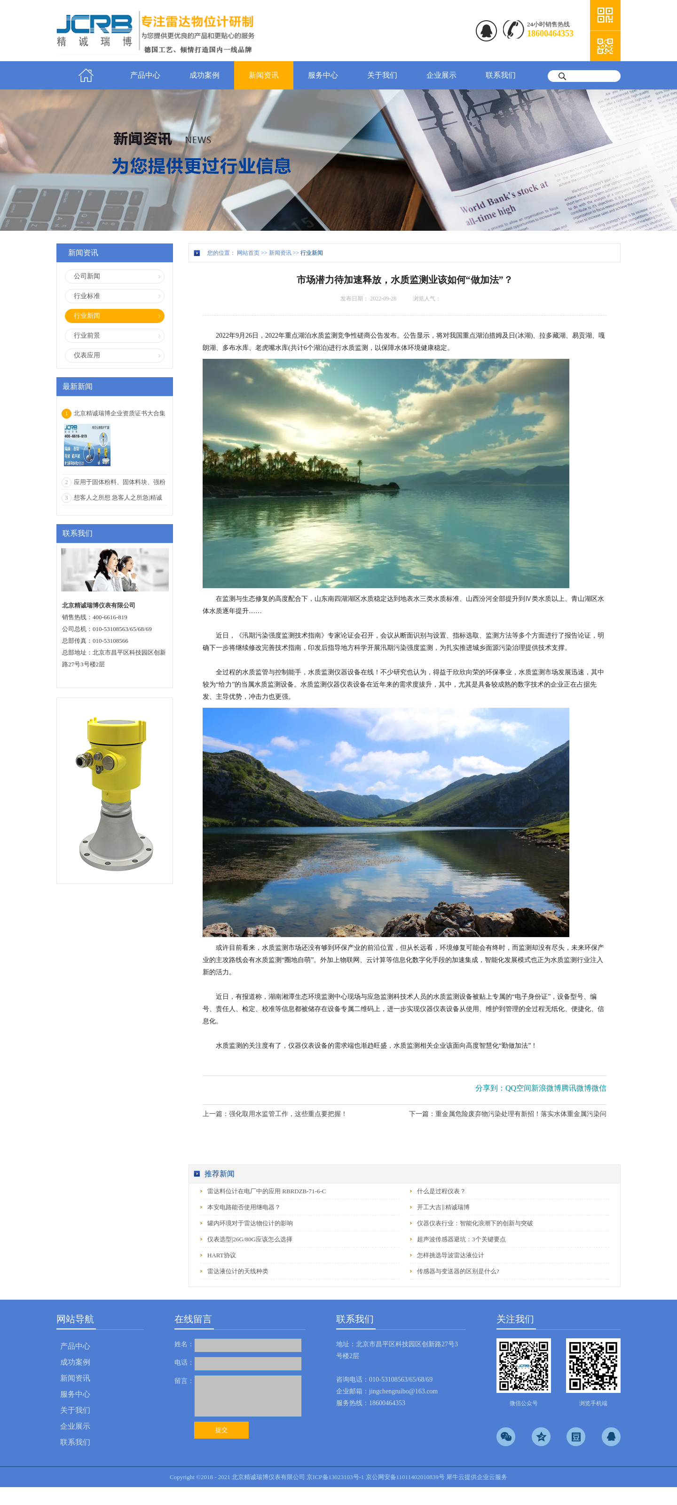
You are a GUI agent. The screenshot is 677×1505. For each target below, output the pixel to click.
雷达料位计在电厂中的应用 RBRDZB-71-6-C (266, 1191)
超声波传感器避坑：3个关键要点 (461, 1239)
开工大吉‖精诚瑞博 (443, 1207)
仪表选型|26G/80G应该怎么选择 (249, 1239)
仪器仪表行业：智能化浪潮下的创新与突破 (475, 1223)
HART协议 (221, 1255)
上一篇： (275, 1113)
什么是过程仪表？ (441, 1191)
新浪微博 (546, 1088)
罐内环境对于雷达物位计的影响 (250, 1223)
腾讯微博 (576, 1088)
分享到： (490, 1088)
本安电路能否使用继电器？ (244, 1207)
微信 (598, 1088)
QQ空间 (518, 1088)
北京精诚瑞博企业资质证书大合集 (119, 413)
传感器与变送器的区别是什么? (458, 1271)
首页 (86, 75)
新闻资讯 (280, 253)
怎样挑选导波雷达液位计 (450, 1255)
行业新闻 (311, 253)
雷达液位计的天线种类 (237, 1271)
